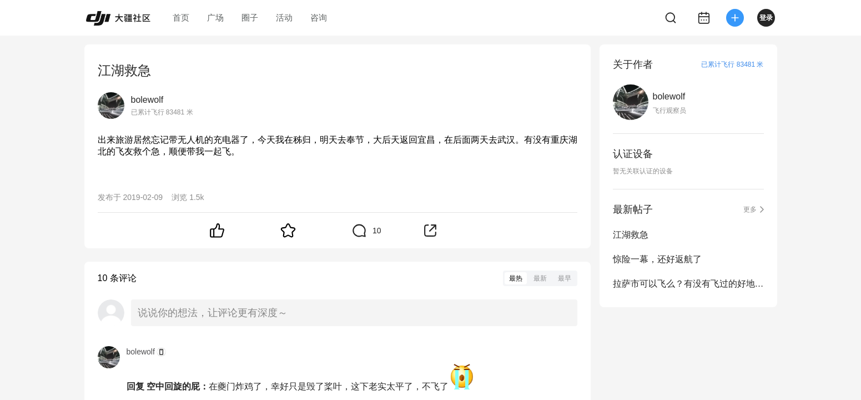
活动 (284, 17)
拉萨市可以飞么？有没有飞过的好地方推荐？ (688, 283)
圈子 (249, 17)
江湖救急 (630, 234)
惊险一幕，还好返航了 (657, 259)
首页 (181, 17)
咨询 (318, 17)
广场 (215, 17)
